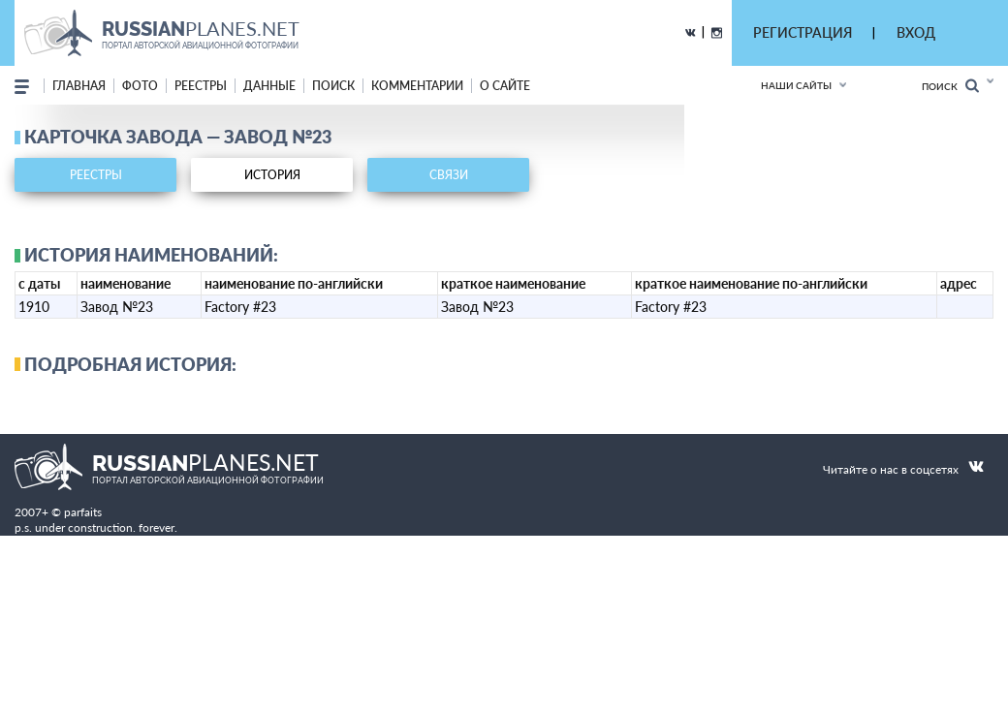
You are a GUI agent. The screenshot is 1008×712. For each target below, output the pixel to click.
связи (448, 175)
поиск (333, 85)
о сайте (505, 85)
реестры (200, 85)
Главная (79, 85)
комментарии (417, 85)
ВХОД (916, 32)
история (272, 175)
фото (140, 85)
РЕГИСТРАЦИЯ (802, 32)
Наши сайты (796, 85)
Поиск (950, 85)
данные (269, 85)
